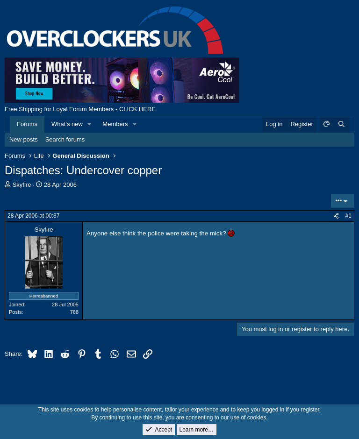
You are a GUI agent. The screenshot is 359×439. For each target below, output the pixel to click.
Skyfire (22, 184)
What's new (67, 123)
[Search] (341, 124)
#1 (348, 215)
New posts (23, 139)
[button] (90, 124)
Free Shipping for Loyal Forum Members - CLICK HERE (80, 109)
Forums (27, 123)
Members (115, 123)
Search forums (65, 139)
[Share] (336, 216)
